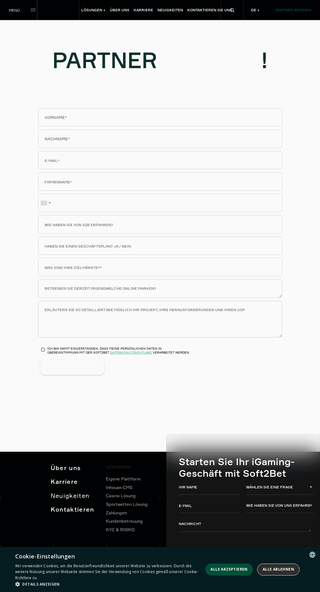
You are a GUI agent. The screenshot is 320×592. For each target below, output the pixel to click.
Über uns (66, 468)
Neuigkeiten (70, 495)
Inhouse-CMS (119, 487)
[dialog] (160, 569)
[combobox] (45, 203)
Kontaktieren (72, 509)
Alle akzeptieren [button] (228, 569)
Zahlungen (116, 512)
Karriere (64, 481)
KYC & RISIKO (120, 529)
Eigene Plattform (123, 478)
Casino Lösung (121, 495)
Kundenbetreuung (124, 521)
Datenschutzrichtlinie (131, 352)
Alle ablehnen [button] (278, 569)
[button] (108, 584)
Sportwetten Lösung (127, 504)
